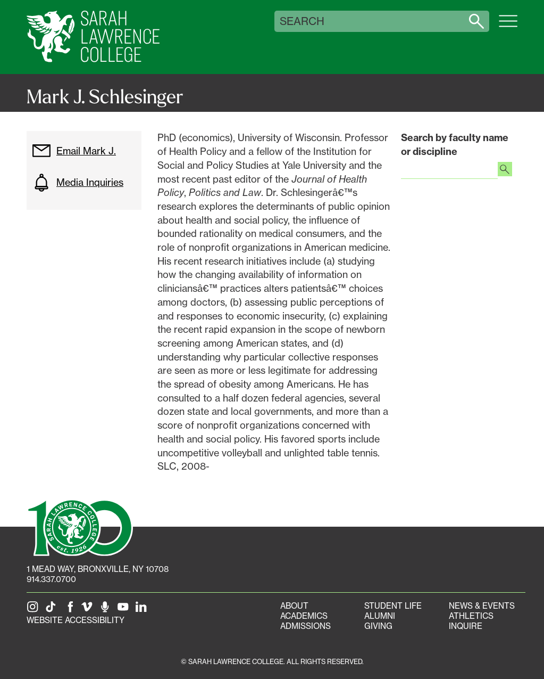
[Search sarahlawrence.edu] (476, 21)
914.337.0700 (51, 579)
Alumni (379, 616)
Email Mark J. (74, 150)
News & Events (482, 606)
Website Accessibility (75, 620)
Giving (378, 626)
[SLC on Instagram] (35, 610)
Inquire (465, 626)
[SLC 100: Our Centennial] (80, 526)
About (294, 606)
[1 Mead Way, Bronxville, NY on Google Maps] (98, 569)
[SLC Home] (93, 37)
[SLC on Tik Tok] (53, 610)
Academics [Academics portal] (304, 616)
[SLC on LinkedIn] (143, 610)
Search (302, 21)
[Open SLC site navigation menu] (508, 26)
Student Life (393, 606)
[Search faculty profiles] (505, 170)
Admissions (305, 626)
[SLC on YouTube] (125, 610)
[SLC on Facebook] (71, 610)
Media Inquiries (77, 182)
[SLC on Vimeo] (89, 610)
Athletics (471, 616)
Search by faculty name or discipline (454, 145)
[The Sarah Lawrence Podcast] (107, 610)
